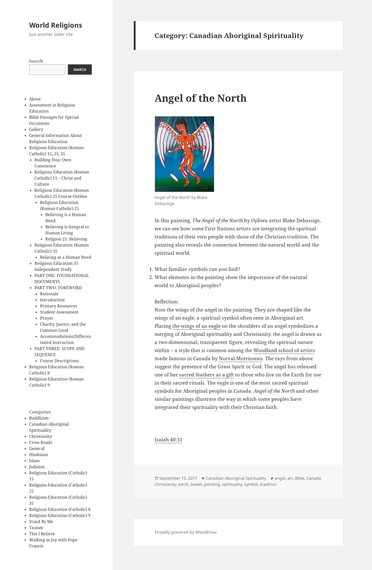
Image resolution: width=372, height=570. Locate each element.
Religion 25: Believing (66, 239)
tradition (268, 484)
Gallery (36, 129)
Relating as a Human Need (65, 257)
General (37, 448)
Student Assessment (59, 312)
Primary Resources (58, 306)
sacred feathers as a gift (206, 374)
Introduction (52, 300)
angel (280, 478)
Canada (313, 478)
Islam (34, 460)
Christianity (40, 436)
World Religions (55, 25)
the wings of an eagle (196, 326)
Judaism (37, 467)
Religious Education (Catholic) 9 (59, 515)
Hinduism (38, 454)
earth (183, 484)
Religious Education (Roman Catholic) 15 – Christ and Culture (61, 178)
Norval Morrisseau (241, 358)
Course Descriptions (59, 361)
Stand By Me (41, 521)
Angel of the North (201, 98)
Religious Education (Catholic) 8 (59, 509)
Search (36, 61)
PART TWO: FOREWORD (58, 287)
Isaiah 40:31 (168, 439)
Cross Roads (40, 442)
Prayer (46, 318)
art (290, 478)
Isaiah (196, 484)
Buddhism (39, 418)
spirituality (232, 484)
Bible (299, 478)
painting (212, 484)
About (35, 99)
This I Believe (42, 534)
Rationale (49, 294)
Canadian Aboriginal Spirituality (236, 478)
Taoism (36, 527)
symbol (251, 484)
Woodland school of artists (284, 350)
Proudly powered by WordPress (186, 532)
